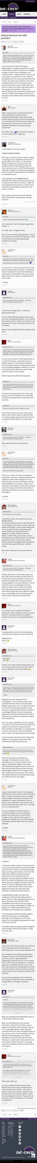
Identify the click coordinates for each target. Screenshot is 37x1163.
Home (4, 14)
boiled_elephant (12, 505)
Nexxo (9, 340)
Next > (22, 41)
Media (19, 14)
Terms (3, 1135)
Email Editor (3, 1132)
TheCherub (11, 428)
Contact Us (30, 1118)
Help (35, 1118)
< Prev (2, 41)
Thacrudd (10, 46)
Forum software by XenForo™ (7, 1160)
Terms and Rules (25, 1160)
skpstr (9, 106)
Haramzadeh (11, 625)
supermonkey (11, 249)
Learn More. (13, 31)
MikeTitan (10, 210)
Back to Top (4, 1142)
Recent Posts (13, 17)
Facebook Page (4, 1140)
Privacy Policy (33, 1160)
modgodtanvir (11, 142)
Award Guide (3, 1129)
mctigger (10, 291)
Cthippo (10, 559)
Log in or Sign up (30, 1)
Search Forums (4, 17)
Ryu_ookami (11, 939)
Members (27, 14)
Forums (11, 14)
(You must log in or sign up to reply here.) (26, 1108)
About (3, 1127)
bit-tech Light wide (5, 1118)
